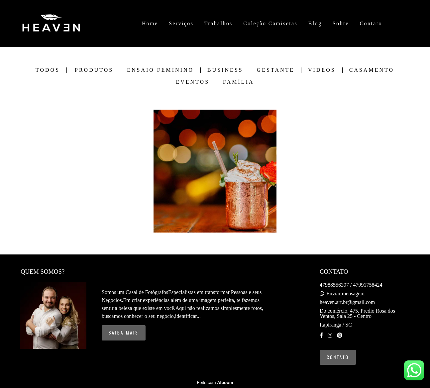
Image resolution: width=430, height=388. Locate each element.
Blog (315, 23)
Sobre (341, 23)
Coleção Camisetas (270, 23)
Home (150, 23)
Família (238, 82)
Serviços (181, 23)
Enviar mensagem (345, 293)
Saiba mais (124, 332)
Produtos (94, 70)
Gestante (275, 70)
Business (225, 70)
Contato (371, 23)
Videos (322, 70)
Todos (48, 70)
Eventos (192, 82)
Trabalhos (218, 23)
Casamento (371, 70)
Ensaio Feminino (160, 70)
